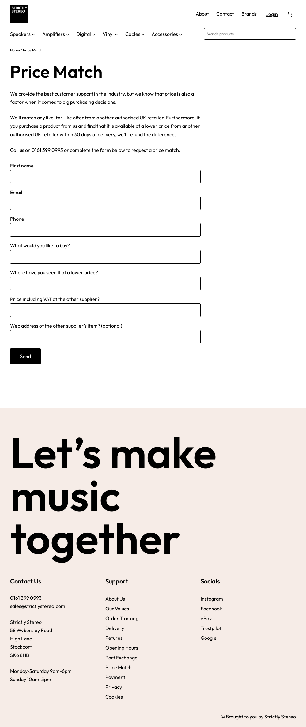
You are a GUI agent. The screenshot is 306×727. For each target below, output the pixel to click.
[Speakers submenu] (33, 34)
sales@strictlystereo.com (37, 606)
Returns (114, 638)
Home (15, 50)
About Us (115, 599)
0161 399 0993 (47, 150)
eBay (206, 618)
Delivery (114, 628)
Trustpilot (211, 628)
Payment (115, 677)
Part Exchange (121, 657)
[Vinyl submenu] (116, 34)
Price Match (118, 667)
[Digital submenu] (93, 34)
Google (209, 638)
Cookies (114, 697)
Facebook (211, 608)
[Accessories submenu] (180, 34)
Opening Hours (121, 648)
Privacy (113, 687)
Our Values (117, 608)
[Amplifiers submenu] (67, 34)
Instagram (212, 599)
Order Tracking (121, 618)
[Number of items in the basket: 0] (290, 14)
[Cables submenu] (143, 34)
